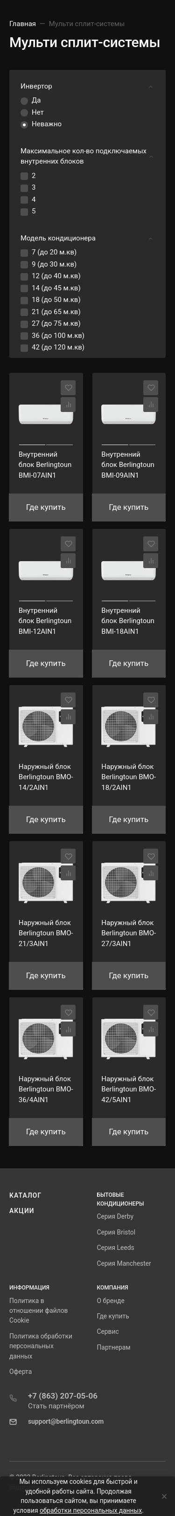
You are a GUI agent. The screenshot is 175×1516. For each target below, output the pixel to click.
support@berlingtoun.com (66, 1421)
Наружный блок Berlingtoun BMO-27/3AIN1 (128, 933)
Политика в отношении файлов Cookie (38, 1310)
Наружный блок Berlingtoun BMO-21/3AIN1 (46, 933)
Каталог (25, 1195)
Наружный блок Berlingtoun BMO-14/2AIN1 (46, 777)
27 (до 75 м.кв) (56, 323)
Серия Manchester (124, 1263)
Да (36, 100)
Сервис (108, 1331)
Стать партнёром (56, 1406)
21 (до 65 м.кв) (56, 312)
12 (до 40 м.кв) (56, 276)
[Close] (162, 1496)
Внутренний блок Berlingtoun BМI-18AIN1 (127, 621)
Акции (22, 1210)
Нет (38, 112)
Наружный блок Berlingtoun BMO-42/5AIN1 (128, 1089)
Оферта (20, 1371)
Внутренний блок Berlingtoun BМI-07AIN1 (45, 465)
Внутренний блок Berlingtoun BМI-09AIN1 (127, 465)
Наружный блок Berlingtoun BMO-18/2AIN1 (128, 777)
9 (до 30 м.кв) (54, 264)
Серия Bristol (116, 1232)
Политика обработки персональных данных (40, 1346)
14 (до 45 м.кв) (56, 288)
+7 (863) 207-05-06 (63, 1395)
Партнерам (114, 1347)
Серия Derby (115, 1216)
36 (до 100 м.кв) (58, 335)
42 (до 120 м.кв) (58, 347)
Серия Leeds (115, 1247)
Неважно (47, 124)
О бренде (111, 1300)
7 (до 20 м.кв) (54, 252)
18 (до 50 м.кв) (56, 299)
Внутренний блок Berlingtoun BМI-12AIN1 (45, 621)
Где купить (113, 1316)
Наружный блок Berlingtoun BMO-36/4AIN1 (46, 1089)
